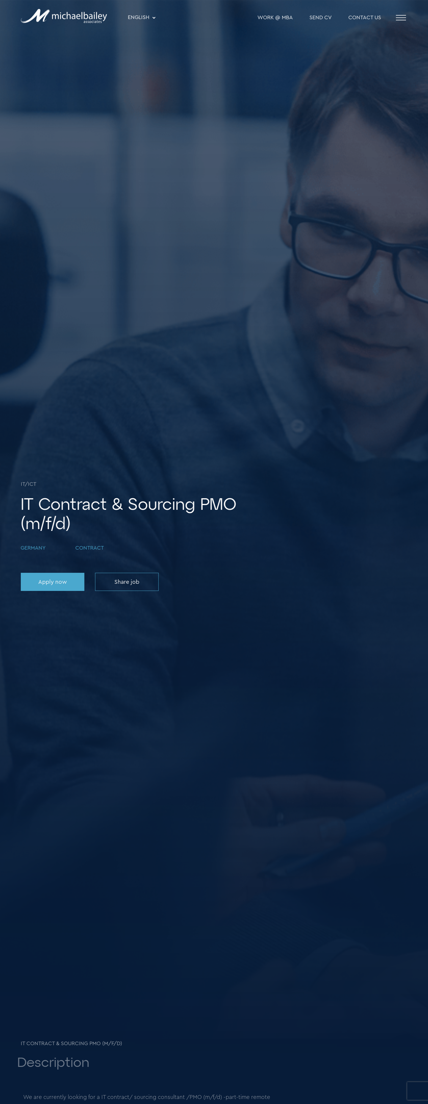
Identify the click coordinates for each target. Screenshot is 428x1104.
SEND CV (320, 18)
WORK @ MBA (275, 18)
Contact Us (364, 18)
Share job (126, 582)
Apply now (52, 582)
